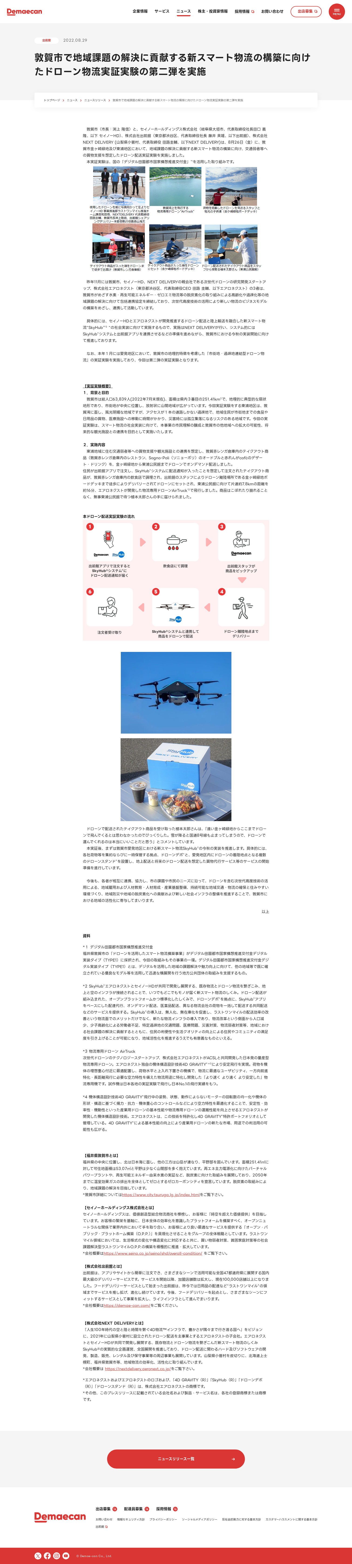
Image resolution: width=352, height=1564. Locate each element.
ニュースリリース (95, 100)
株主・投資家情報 (213, 11)
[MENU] (337, 11)
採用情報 (244, 11)
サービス (162, 11)
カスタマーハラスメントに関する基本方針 (292, 1519)
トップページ (52, 100)
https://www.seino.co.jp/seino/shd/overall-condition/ (153, 1253)
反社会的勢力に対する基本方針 (241, 1519)
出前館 (102, 1526)
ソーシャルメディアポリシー (199, 1519)
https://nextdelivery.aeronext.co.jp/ (138, 1369)
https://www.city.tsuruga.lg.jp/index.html (161, 1195)
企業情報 (140, 11)
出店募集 (307, 11)
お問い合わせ (272, 11)
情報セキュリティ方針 (131, 1519)
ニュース (183, 11)
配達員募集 (136, 1509)
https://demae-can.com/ (127, 1305)
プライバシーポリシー (163, 1519)
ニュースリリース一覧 (196, 1459)
